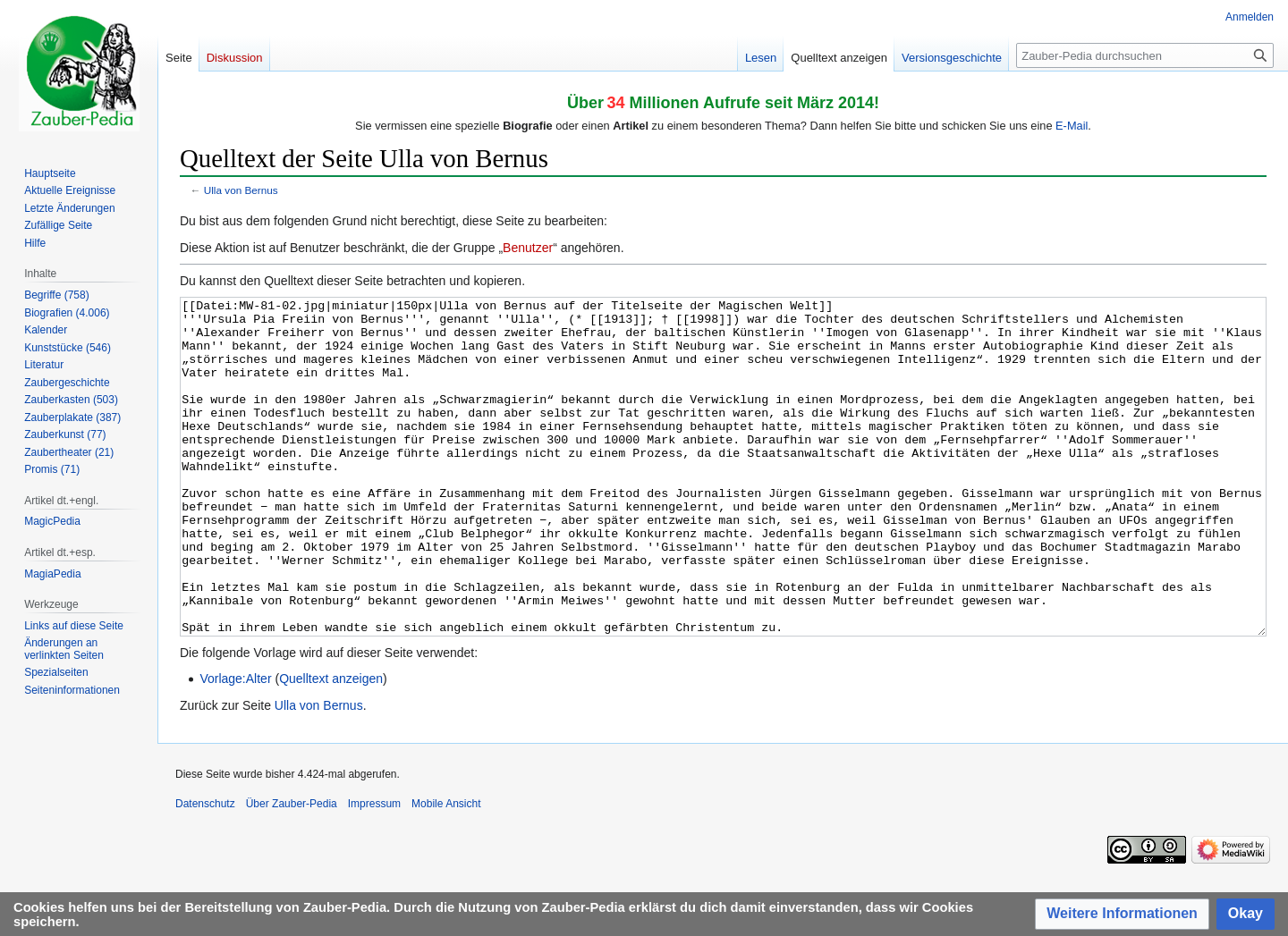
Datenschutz (205, 870)
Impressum (374, 870)
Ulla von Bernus (241, 190)
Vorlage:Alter (235, 745)
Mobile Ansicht (445, 870)
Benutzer (528, 247)
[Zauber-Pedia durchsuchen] (1145, 55)
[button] (1122, 914)
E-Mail (1071, 125)
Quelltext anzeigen (331, 745)
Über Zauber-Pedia (291, 870)
